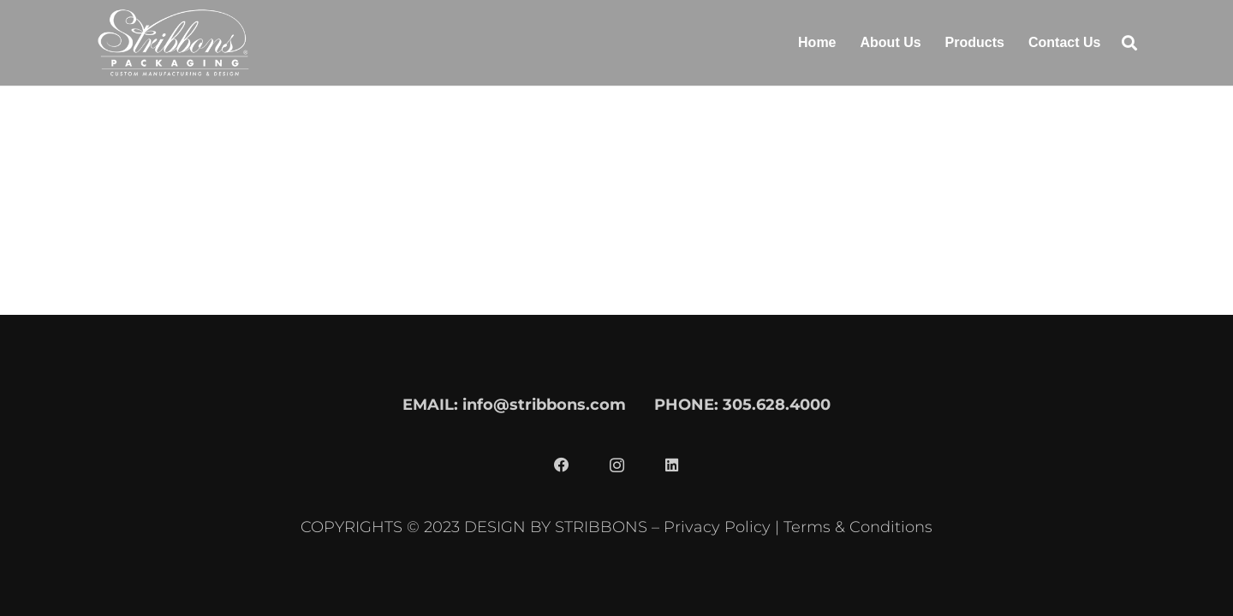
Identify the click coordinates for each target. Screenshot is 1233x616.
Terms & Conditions (857, 527)
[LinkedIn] (671, 465)
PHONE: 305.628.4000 (742, 404)
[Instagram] (616, 465)
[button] (1129, 42)
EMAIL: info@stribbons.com (514, 404)
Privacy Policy (717, 527)
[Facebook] (562, 465)
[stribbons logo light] (173, 43)
